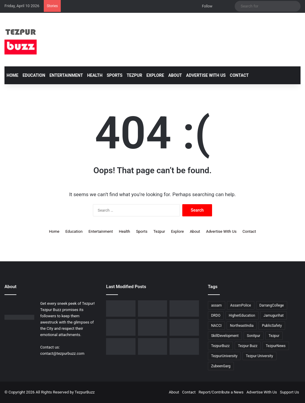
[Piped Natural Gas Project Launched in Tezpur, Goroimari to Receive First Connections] (120, 327)
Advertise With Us (206, 75)
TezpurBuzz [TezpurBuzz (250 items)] (220, 346)
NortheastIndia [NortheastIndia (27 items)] (241, 326)
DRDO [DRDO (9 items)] (215, 315)
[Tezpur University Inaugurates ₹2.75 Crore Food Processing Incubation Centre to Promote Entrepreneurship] (152, 327)
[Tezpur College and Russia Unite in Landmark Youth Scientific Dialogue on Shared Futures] (184, 346)
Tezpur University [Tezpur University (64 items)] (259, 356)
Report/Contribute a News (221, 392)
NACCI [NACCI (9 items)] (216, 326)
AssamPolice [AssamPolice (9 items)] (240, 305)
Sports (114, 75)
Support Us (289, 392)
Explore (155, 75)
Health (94, 75)
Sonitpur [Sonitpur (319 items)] (253, 336)
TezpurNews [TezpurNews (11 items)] (275, 346)
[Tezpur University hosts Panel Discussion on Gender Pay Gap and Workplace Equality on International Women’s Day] (120, 346)
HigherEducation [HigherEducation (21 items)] (242, 315)
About (175, 75)
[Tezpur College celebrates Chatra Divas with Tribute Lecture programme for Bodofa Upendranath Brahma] (120, 308)
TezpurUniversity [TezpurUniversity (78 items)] (224, 356)
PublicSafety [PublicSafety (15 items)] (272, 326)
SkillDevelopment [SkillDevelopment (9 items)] (225, 336)
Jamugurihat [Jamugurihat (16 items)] (274, 315)
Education (34, 75)
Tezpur (134, 75)
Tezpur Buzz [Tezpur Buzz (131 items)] (247, 346)
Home (12, 75)
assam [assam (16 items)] (216, 305)
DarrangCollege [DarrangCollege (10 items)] (271, 305)
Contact (239, 75)
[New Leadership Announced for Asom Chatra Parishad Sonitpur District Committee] (184, 308)
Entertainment (66, 75)
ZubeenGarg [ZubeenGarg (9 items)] (221, 366)
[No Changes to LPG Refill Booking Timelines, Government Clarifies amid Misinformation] (152, 308)
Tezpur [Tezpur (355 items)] (274, 336)
